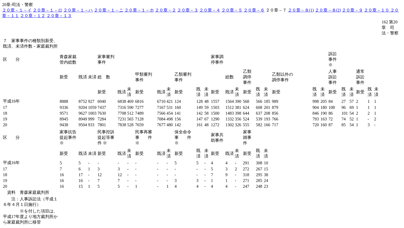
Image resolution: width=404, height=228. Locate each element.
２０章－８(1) (301, 10)
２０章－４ (209, 10)
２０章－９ (352, 10)
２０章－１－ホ (139, 10)
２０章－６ (254, 10)
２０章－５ (231, 10)
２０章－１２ (32, 15)
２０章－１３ (59, 15)
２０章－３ (187, 10)
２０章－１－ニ (108, 10)
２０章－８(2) (328, 10)
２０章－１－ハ (78, 10)
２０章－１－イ (17, 10)
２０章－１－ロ (47, 10)
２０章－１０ (377, 10)
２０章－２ (165, 10)
